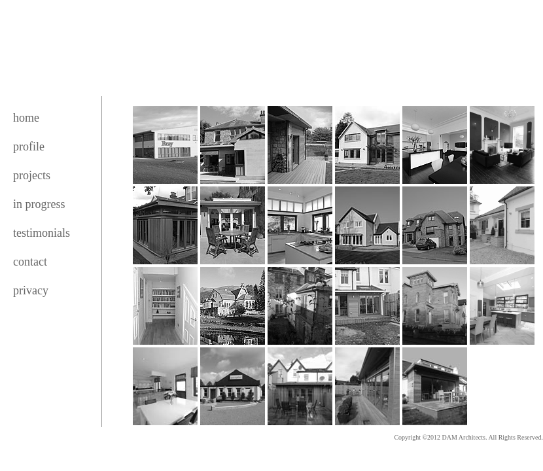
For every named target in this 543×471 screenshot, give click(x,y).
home (26, 117)
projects (31, 175)
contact (30, 261)
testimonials (41, 232)
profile (28, 146)
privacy (30, 290)
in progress (39, 204)
